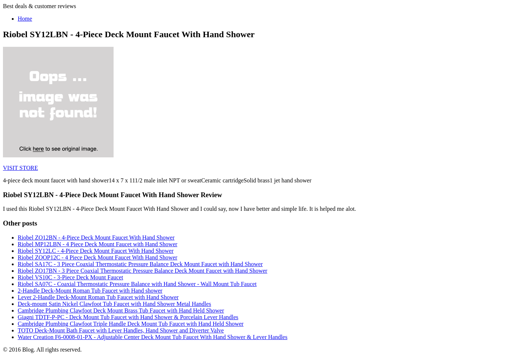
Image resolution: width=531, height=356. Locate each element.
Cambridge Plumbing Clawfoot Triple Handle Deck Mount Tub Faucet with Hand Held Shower (130, 324)
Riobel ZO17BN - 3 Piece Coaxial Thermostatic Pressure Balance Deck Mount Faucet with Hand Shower (142, 271)
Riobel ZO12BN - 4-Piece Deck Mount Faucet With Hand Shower (96, 237)
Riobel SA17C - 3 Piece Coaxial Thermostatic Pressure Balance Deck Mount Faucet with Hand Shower (140, 264)
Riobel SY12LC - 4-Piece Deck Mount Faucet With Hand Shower (96, 251)
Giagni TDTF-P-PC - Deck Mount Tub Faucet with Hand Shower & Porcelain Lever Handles (128, 317)
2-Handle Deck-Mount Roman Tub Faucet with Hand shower (90, 290)
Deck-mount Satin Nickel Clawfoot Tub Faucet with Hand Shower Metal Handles (114, 304)
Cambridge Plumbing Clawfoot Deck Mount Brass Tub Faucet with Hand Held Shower (121, 310)
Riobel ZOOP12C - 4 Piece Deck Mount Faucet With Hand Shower (97, 257)
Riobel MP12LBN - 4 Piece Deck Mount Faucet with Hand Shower (97, 244)
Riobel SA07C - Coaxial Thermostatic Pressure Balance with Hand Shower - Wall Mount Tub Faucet (137, 284)
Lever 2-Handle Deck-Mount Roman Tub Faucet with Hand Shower (98, 297)
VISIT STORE (20, 168)
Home (25, 18)
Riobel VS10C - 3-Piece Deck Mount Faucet (70, 277)
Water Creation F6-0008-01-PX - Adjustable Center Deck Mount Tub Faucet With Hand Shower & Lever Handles (152, 337)
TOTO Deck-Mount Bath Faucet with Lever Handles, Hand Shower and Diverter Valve (121, 330)
